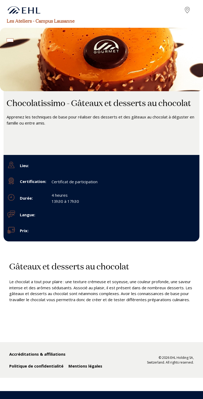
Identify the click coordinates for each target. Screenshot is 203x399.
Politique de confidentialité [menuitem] (36, 366)
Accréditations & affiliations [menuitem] (37, 354)
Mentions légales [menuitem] (85, 366)
